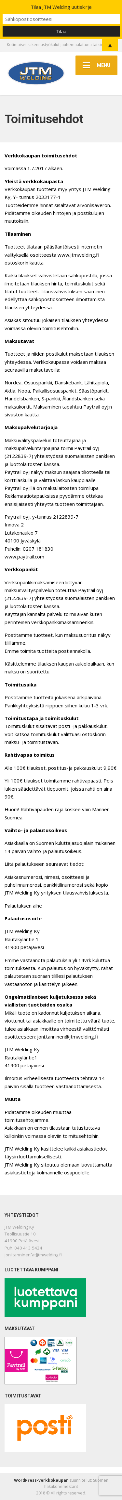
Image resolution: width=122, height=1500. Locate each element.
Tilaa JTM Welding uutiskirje (61, 7)
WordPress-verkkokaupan (41, 1480)
